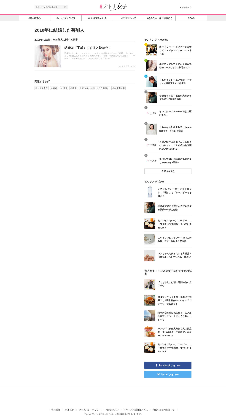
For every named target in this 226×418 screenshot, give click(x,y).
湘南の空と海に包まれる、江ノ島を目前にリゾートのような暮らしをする (174, 316)
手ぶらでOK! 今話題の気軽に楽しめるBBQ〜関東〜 (175, 161)
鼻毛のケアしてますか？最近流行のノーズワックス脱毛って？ (175, 66)
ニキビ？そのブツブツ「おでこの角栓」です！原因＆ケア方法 (174, 239)
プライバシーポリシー (90, 410)
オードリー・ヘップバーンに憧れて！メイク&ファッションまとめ (175, 50)
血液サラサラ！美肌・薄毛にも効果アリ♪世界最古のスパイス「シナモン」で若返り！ (174, 300)
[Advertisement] (113, 397)
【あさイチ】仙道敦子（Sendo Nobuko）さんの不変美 (175, 129)
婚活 (65, 88)
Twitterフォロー (170, 374)
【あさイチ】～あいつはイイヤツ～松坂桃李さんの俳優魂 (175, 82)
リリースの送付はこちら (136, 410)
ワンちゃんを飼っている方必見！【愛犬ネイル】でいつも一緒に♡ (174, 255)
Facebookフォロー (169, 365)
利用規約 (69, 410)
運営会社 (55, 410)
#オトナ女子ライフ (127, 66)
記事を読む (85, 56)
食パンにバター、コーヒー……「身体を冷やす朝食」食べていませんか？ (174, 223)
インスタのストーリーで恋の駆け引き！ (175, 113)
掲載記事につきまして (164, 410)
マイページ (185, 7)
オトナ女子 (43, 88)
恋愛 (74, 88)
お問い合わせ (112, 410)
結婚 (55, 88)
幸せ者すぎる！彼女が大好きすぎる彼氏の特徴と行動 (175, 97)
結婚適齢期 (119, 88)
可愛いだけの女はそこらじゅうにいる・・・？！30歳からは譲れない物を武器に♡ (175, 145)
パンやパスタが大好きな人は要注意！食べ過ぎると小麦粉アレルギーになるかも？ (174, 332)
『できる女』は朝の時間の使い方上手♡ (174, 284)
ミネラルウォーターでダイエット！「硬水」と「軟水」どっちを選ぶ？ (174, 192)
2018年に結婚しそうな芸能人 (95, 88)
